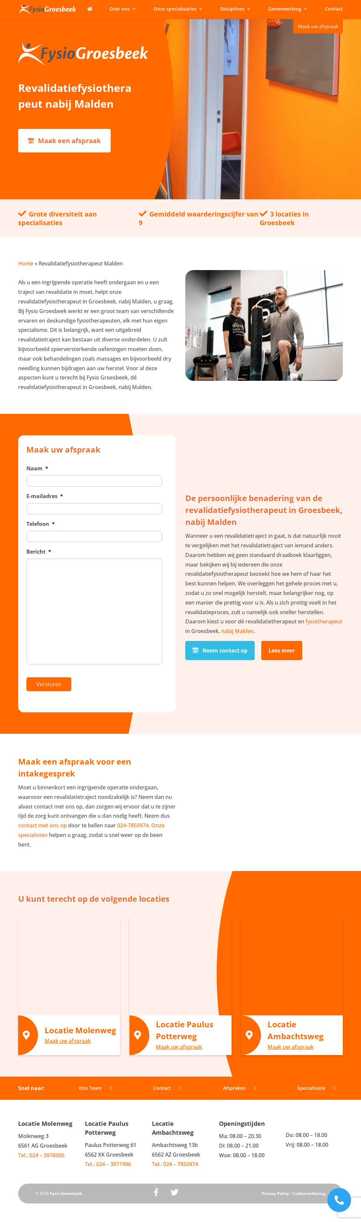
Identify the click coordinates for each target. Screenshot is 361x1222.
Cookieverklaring (309, 1189)
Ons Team (95, 1084)
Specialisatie (316, 1084)
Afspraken (239, 1084)
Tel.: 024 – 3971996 (108, 1159)
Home (25, 263)
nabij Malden (237, 629)
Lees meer (282, 648)
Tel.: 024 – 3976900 (41, 1151)
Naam (37, 468)
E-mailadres (44, 496)
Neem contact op (220, 648)
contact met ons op (42, 821)
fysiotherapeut (324, 619)
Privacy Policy (275, 1189)
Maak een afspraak (64, 140)
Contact (334, 9)
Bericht (38, 551)
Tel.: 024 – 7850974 (175, 1159)
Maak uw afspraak (318, 26)
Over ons (120, 9)
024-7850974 (133, 821)
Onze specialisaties (175, 9)
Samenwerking (284, 9)
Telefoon (40, 524)
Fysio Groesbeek (66, 1189)
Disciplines (232, 9)
